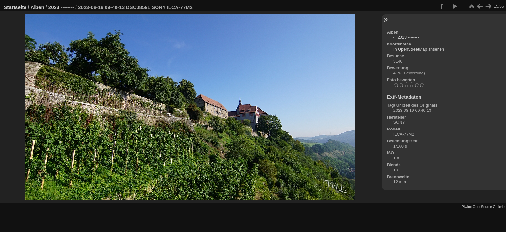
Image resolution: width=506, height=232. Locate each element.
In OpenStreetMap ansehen (418, 49)
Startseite (15, 7)
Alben (37, 7)
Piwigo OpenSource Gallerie (483, 206)
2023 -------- (61, 7)
